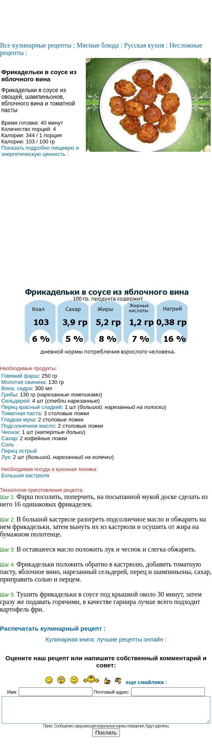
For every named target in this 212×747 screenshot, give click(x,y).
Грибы (9, 394)
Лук (5, 457)
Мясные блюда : (99, 45)
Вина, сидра (16, 388)
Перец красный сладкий (31, 407)
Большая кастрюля (25, 475)
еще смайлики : (146, 682)
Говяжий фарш (20, 376)
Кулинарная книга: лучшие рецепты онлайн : (105, 639)
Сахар (9, 438)
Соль (7, 444)
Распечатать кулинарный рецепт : (53, 628)
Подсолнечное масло (28, 426)
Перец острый (19, 451)
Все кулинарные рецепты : (37, 45)
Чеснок (10, 432)
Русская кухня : (146, 45)
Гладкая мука (18, 419)
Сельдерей (15, 401)
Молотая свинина (23, 382)
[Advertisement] (106, 225)
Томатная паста (21, 413)
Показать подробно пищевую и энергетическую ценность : (40, 151)
